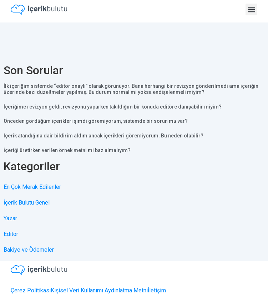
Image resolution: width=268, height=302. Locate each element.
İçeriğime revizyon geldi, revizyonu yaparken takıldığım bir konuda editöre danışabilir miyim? (113, 107)
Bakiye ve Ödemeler (29, 249)
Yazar (10, 218)
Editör (11, 234)
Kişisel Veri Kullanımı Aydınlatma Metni (99, 290)
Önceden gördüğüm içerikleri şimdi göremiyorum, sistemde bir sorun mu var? (96, 121)
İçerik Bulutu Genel (27, 202)
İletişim (157, 290)
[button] (251, 9)
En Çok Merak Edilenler (32, 186)
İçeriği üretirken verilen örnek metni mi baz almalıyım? (67, 150)
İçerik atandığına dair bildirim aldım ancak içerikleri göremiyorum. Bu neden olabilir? (103, 136)
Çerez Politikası (31, 290)
